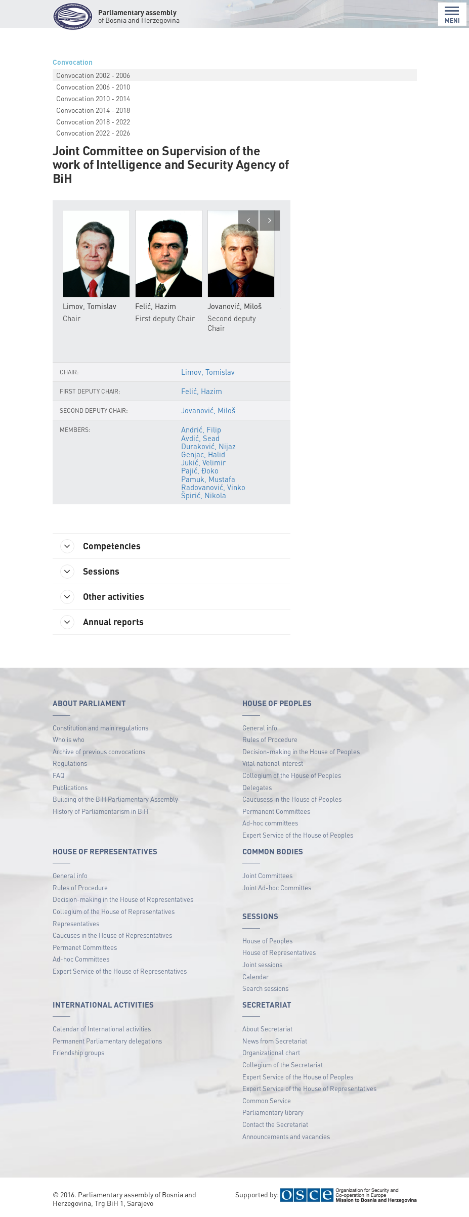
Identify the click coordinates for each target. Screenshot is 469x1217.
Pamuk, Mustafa (208, 479)
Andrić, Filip (201, 429)
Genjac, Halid (203, 454)
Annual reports (102, 622)
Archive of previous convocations (99, 751)
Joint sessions (262, 964)
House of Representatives (279, 952)
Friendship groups (78, 1052)
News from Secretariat (274, 1040)
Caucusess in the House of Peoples (292, 799)
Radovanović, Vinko (213, 487)
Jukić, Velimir (203, 462)
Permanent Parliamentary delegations (107, 1040)
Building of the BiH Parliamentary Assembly (115, 799)
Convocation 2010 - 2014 (93, 98)
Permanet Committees (85, 947)
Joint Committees (267, 875)
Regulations (70, 763)
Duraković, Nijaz (208, 446)
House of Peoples (267, 940)
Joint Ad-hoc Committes (276, 887)
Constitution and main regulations (100, 727)
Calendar (255, 976)
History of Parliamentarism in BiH (100, 811)
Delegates (257, 787)
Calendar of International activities (102, 1028)
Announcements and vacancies (286, 1136)
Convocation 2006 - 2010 (93, 86)
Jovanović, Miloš (208, 410)
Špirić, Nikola (203, 495)
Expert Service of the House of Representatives (120, 971)
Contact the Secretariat (275, 1124)
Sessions (89, 571)
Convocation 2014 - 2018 (93, 109)
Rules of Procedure (269, 739)
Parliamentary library (273, 1112)
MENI (452, 15)
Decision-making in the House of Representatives (123, 899)
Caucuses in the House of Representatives (112, 935)
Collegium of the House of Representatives (114, 911)
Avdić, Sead (200, 438)
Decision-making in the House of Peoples (301, 751)
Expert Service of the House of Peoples (297, 835)
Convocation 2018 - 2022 (93, 121)
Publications (70, 787)
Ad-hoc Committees (81, 958)
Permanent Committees (276, 811)
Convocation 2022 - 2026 (93, 132)
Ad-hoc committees (270, 822)
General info (259, 727)
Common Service (266, 1100)
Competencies (100, 546)
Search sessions (265, 988)
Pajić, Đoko (200, 470)
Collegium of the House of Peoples (291, 775)
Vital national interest (272, 763)
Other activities (102, 597)
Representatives (76, 923)
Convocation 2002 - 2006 (93, 74)
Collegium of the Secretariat (282, 1064)
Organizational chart (271, 1052)
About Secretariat (267, 1028)
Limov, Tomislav (208, 371)
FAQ (58, 775)
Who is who (68, 739)
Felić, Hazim (201, 391)
